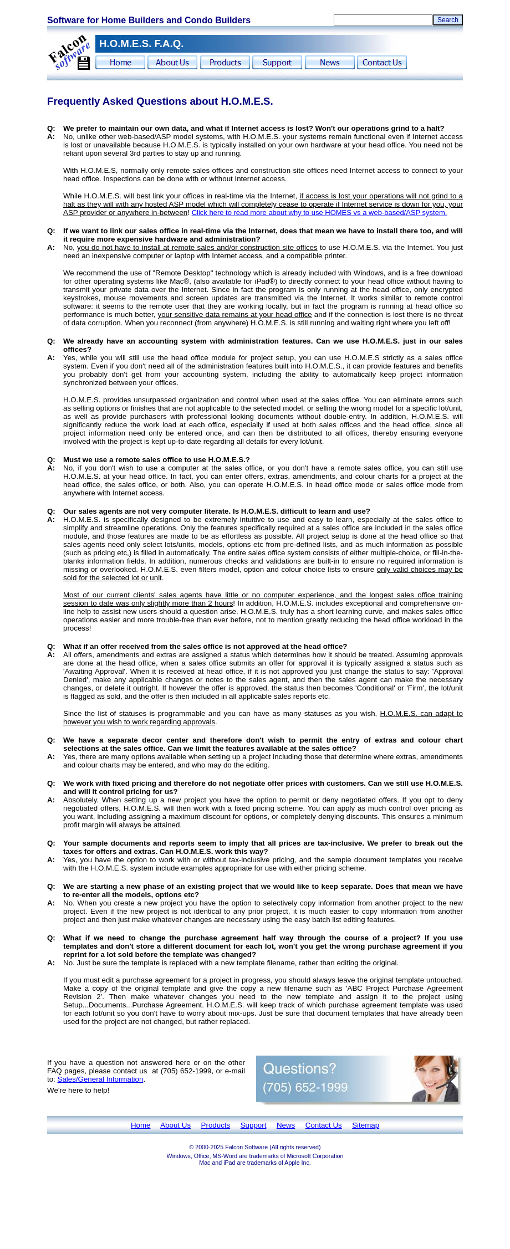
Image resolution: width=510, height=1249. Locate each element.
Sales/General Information (101, 1079)
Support (254, 1125)
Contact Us (323, 1125)
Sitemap (365, 1125)
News (286, 1125)
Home (141, 1125)
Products (216, 1125)
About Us (175, 1125)
